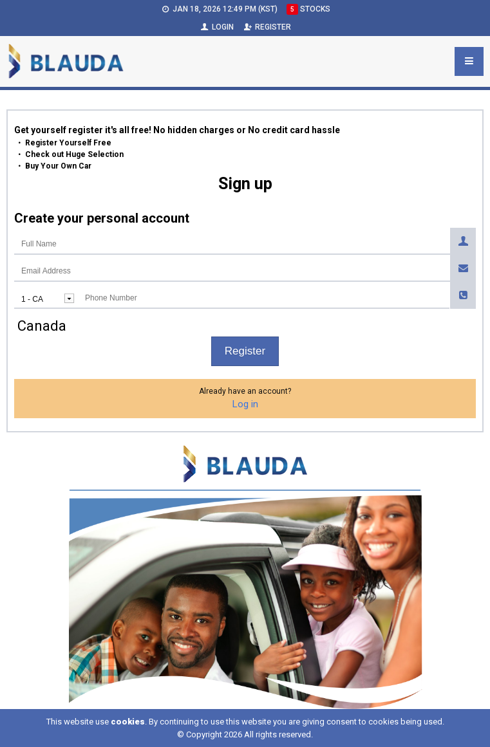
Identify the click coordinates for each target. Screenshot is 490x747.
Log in (245, 404)
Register (267, 27)
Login (216, 27)
